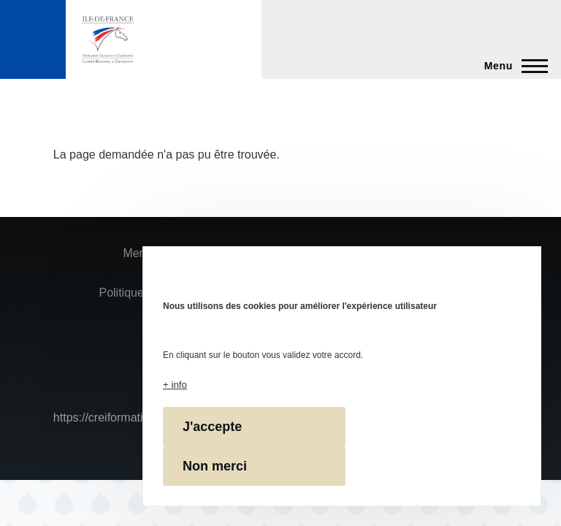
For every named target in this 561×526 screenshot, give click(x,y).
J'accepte (212, 426)
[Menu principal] (511, 66)
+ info (175, 384)
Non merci (215, 466)
